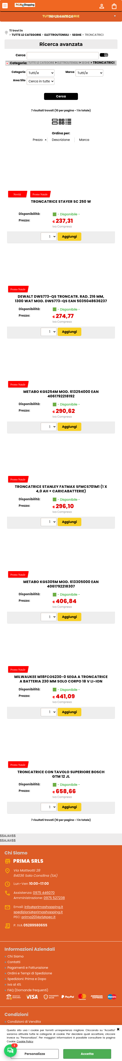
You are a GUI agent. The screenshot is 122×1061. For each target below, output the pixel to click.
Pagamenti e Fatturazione (27, 967)
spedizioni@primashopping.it (38, 912)
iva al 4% (14, 984)
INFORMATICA (61, 17)
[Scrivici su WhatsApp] (10, 1050)
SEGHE (86, 63)
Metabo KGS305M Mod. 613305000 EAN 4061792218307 (61, 584)
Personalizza (35, 1054)
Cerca (20, 55)
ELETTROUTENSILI (67, 63)
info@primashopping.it (43, 906)
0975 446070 (44, 892)
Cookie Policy (25, 1041)
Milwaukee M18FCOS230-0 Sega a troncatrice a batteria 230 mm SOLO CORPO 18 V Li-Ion (61, 679)
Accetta (87, 1054)
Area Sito (19, 80)
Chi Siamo (15, 956)
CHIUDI (118, 1029)
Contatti (13, 962)
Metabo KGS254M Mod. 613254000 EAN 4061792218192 (61, 394)
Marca (70, 72)
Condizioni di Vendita (24, 1022)
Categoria (18, 72)
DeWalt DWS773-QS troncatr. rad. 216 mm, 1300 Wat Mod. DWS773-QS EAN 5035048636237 (61, 299)
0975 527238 (54, 897)
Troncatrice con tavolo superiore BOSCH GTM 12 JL (61, 774)
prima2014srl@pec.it (38, 917)
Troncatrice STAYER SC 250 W (61, 201)
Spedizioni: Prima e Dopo (26, 979)
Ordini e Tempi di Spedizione (29, 973)
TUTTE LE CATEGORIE (41, 63)
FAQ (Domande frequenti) (27, 990)
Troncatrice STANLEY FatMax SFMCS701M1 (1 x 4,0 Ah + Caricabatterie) (61, 489)
